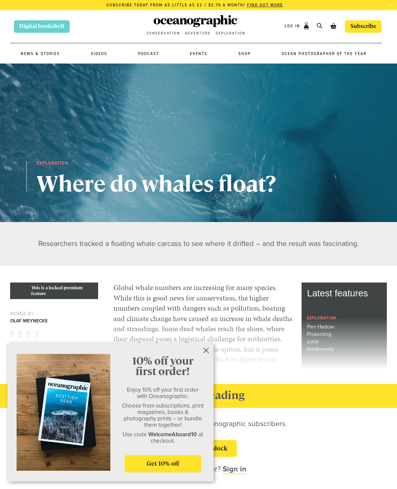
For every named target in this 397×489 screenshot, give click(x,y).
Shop (244, 53)
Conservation (163, 33)
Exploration (230, 33)
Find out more (265, 5)
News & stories (40, 53)
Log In (293, 26)
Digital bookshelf (41, 26)
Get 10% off (163, 463)
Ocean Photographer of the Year (324, 53)
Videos (99, 53)
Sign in (234, 469)
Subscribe (363, 26)
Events (198, 53)
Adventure (198, 33)
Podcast (148, 53)
